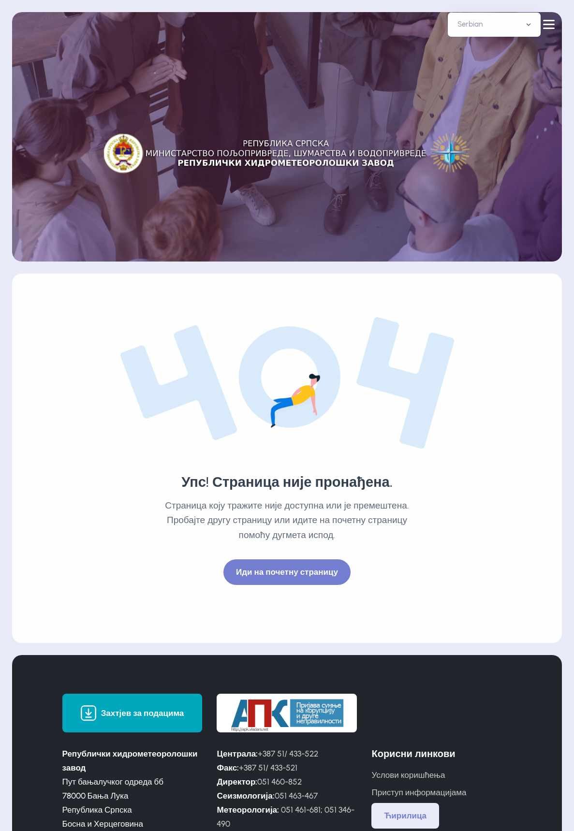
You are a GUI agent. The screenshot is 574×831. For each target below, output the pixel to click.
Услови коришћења (408, 775)
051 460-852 (279, 782)
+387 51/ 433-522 (288, 753)
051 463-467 (296, 796)
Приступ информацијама (418, 792)
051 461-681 (301, 810)
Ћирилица (405, 815)
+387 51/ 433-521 (268, 768)
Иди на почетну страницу (287, 572)
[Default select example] (494, 24)
